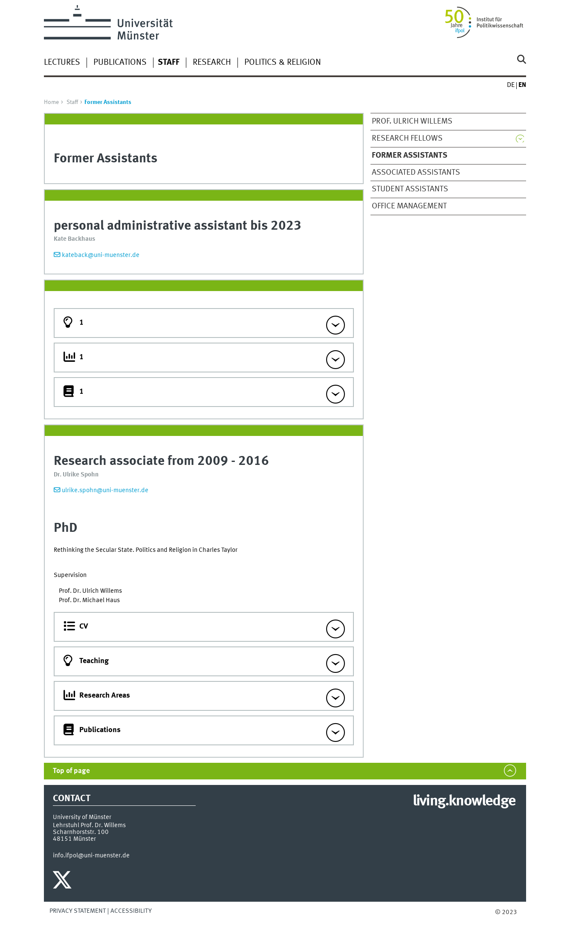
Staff (72, 102)
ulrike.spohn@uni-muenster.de (105, 490)
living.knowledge (464, 801)
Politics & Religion (282, 62)
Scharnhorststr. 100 (81, 832)
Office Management (409, 206)
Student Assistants (410, 189)
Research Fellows (407, 138)
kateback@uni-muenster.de (100, 255)
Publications (120, 62)
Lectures (62, 62)
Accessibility (131, 911)
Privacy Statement (77, 911)
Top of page (71, 771)
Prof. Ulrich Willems (412, 121)
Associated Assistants (416, 172)
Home (51, 102)
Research (212, 62)
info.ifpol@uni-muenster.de (91, 855)
